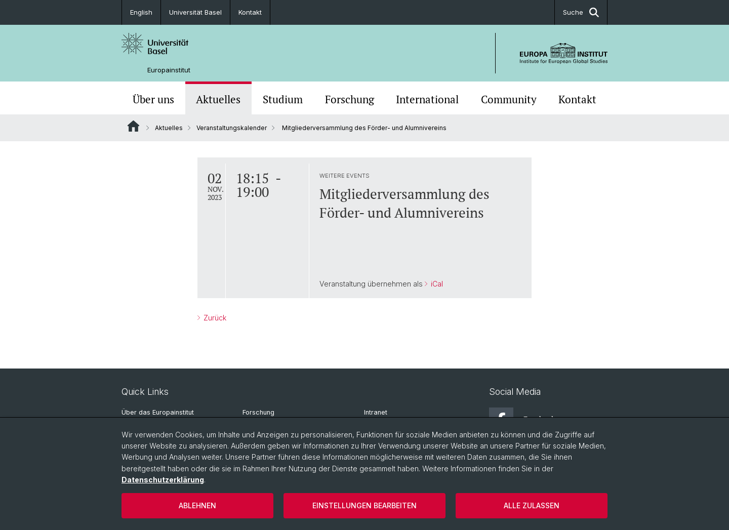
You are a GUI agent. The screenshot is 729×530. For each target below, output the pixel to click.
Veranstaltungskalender (231, 128)
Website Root (133, 126)
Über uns (153, 99)
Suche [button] (581, 12)
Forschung (349, 99)
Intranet (375, 412)
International (427, 99)
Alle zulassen (531, 505)
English (141, 12)
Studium (283, 99)
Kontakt (250, 12)
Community (509, 99)
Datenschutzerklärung (163, 479)
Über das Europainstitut (158, 412)
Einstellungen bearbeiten (364, 505)
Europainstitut (168, 70)
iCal (436, 283)
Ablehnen (197, 505)
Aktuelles (218, 99)
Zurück (213, 317)
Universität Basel (195, 12)
